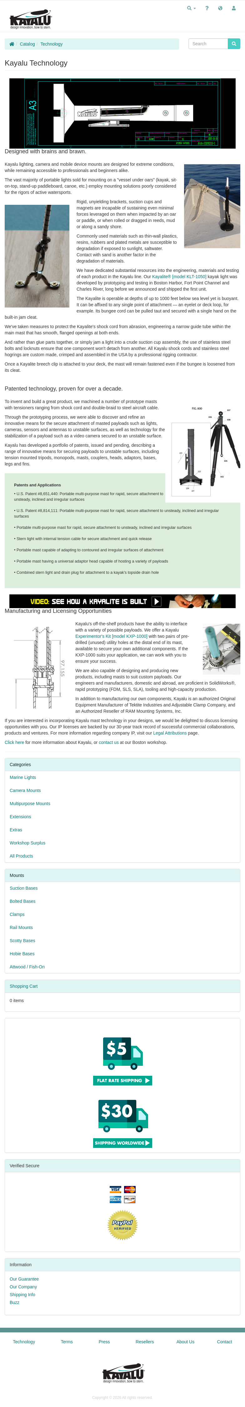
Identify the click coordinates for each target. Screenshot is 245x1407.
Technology (52, 44)
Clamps (17, 914)
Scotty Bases (22, 940)
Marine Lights (23, 777)
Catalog (27, 44)
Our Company (23, 1286)
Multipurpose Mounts (30, 803)
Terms (67, 1341)
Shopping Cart (24, 986)
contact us (109, 742)
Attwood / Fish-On (27, 966)
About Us (186, 1341)
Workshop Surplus (27, 842)
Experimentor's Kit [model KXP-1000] (111, 636)
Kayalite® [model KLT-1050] (179, 276)
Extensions (20, 816)
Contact (224, 1341)
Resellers (145, 1341)
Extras (16, 829)
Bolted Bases (23, 901)
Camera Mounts (25, 790)
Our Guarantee (24, 1279)
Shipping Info (22, 1294)
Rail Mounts (21, 927)
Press (104, 1341)
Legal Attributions (170, 733)
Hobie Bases (22, 953)
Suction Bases (24, 888)
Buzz (14, 1302)
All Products (21, 856)
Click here (14, 742)
